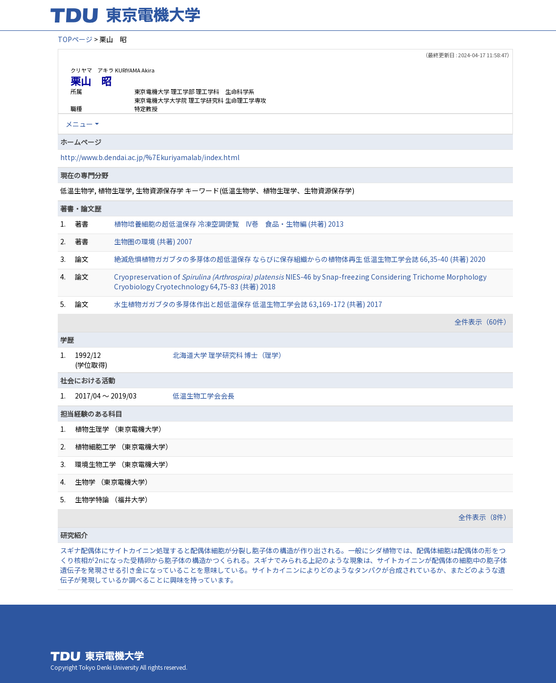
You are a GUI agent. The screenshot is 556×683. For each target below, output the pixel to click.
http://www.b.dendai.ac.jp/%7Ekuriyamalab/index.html (149, 157)
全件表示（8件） (484, 517)
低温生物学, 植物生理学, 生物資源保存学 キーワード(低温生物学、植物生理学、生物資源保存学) (207, 190)
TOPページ (75, 39)
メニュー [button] (79, 124)
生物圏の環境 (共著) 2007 (153, 241)
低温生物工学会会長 (203, 395)
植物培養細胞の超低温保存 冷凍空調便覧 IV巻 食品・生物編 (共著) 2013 (229, 224)
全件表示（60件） (482, 322)
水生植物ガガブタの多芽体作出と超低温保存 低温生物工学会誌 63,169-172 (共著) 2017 (248, 304)
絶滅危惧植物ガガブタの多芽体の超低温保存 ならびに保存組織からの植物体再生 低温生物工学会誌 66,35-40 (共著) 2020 (300, 259)
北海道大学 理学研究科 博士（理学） (229, 355)
